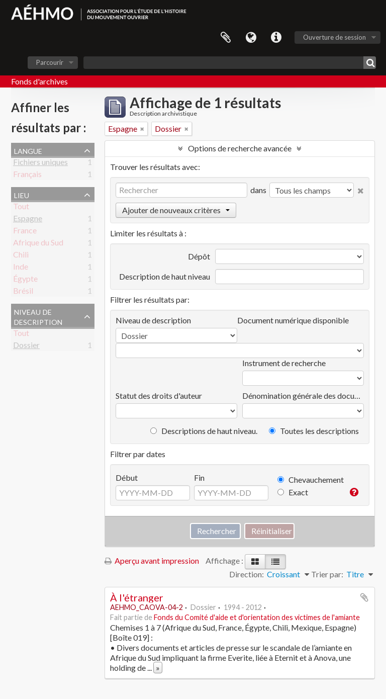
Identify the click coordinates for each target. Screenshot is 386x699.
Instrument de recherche (284, 363)
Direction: (246, 574)
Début (127, 477)
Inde (20, 268)
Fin (199, 477)
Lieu (21, 194)
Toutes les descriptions (314, 430)
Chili (21, 256)
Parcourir (49, 62)
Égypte (25, 280)
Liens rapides (275, 37)
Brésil (23, 292)
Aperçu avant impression (152, 560)
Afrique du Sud (38, 244)
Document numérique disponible (293, 320)
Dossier (26, 347)
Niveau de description (38, 316)
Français (27, 176)
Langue (250, 37)
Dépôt (199, 256)
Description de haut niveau (164, 276)
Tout (21, 208)
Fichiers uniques (40, 163)
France (25, 232)
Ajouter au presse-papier (364, 597)
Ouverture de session (334, 37)
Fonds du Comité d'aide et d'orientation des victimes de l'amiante (257, 617)
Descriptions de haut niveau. (203, 430)
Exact (292, 492)
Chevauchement (310, 479)
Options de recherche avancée (240, 148)
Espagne (27, 220)
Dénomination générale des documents (303, 395)
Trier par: (327, 574)
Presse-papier (225, 37)
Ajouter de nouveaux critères (176, 210)
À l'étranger (136, 597)
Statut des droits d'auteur (159, 395)
